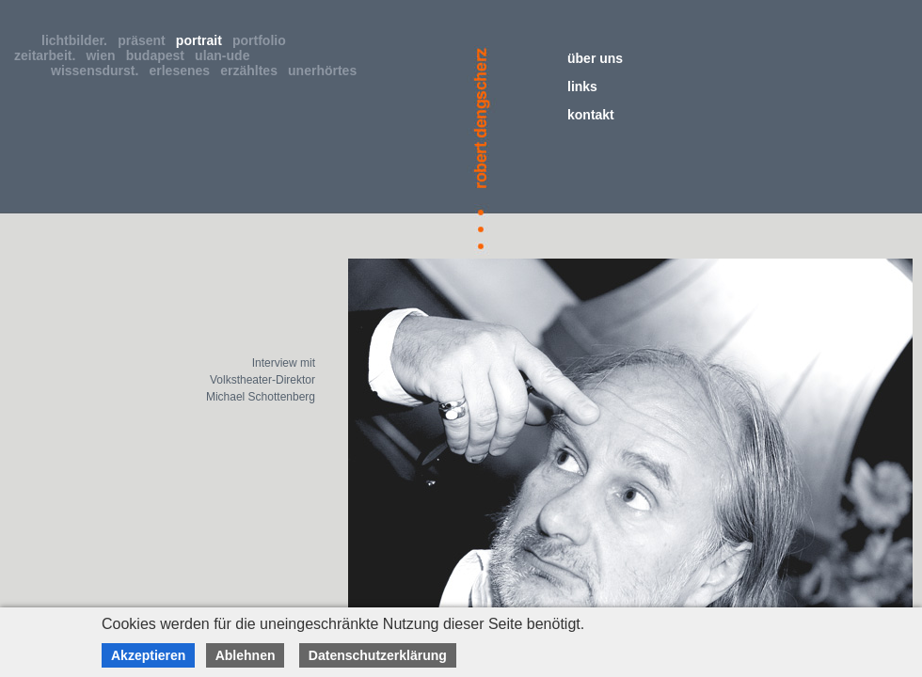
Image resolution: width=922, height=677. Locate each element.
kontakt (590, 114)
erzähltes (252, 70)
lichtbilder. (78, 40)
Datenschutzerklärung (378, 655)
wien (104, 55)
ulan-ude (226, 55)
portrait (203, 40)
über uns (595, 58)
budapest (159, 55)
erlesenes (183, 70)
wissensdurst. (98, 70)
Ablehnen (245, 655)
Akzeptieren (148, 655)
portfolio (263, 40)
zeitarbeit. (48, 55)
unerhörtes (326, 70)
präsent (145, 40)
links (582, 86)
